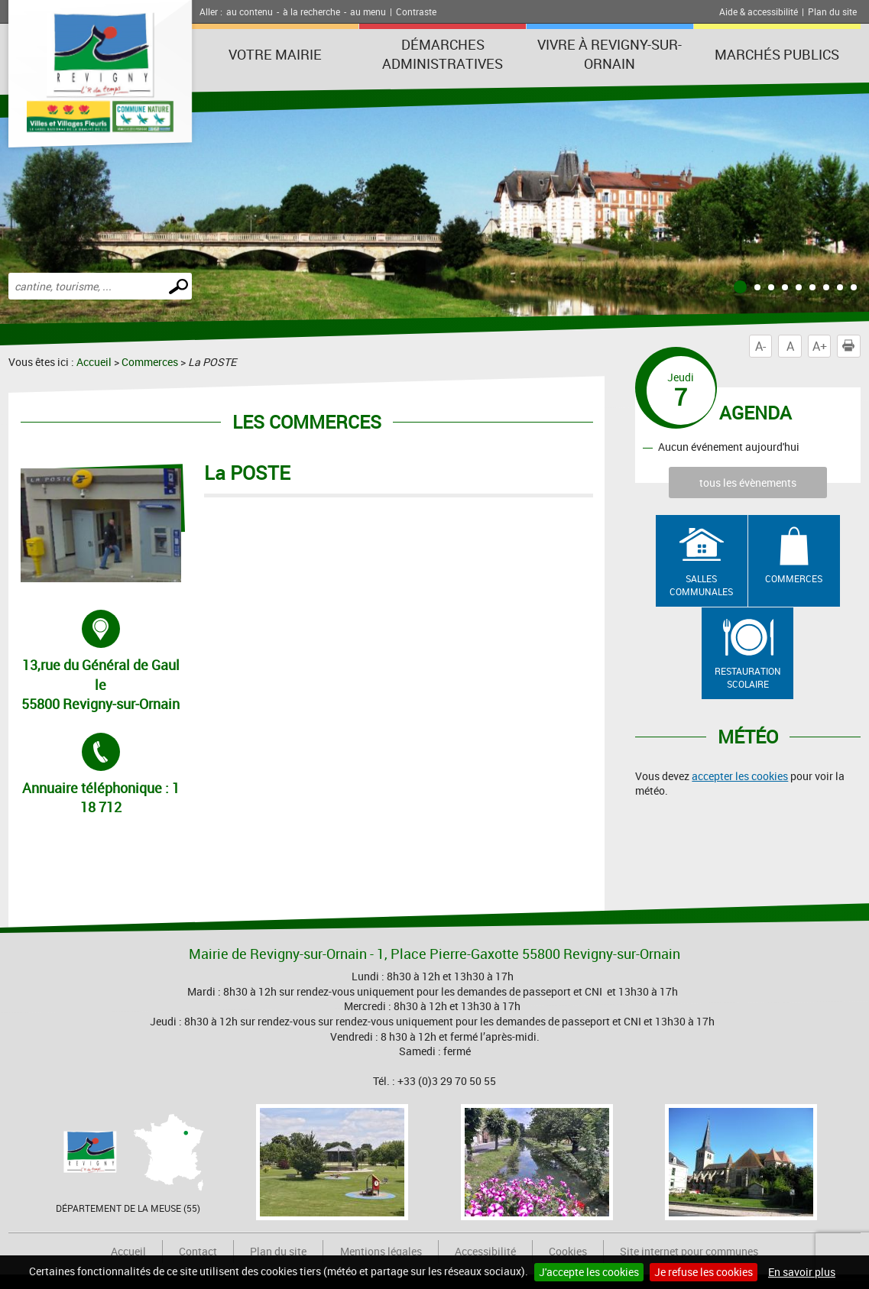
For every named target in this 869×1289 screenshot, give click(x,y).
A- (760, 346)
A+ (819, 346)
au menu (368, 11)
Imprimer (851, 346)
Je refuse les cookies (703, 1272)
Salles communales (701, 585)
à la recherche (311, 11)
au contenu (249, 11)
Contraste (416, 11)
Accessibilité (485, 1251)
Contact (198, 1251)
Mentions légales (381, 1251)
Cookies (568, 1251)
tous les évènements (747, 482)
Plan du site (832, 11)
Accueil (94, 362)
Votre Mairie (275, 54)
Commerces (150, 362)
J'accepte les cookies (589, 1272)
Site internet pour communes (689, 1251)
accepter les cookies (740, 776)
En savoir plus (801, 1272)
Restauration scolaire (748, 677)
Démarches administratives (442, 54)
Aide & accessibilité (758, 11)
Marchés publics (777, 54)
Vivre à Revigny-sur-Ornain (609, 54)
